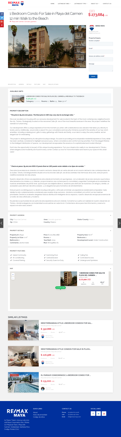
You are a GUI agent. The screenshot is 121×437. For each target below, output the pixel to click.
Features (37, 84)
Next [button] (71, 46)
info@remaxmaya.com (74, 417)
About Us (94, 3)
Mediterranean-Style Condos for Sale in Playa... (66, 349)
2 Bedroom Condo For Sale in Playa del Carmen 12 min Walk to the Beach (55, 96)
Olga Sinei (48, 388)
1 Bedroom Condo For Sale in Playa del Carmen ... (92, 274)
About (35, 412)
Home (52, 3)
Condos (10, 9)
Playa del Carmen (18, 21)
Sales (14, 9)
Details (29, 84)
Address (21, 84)
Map (44, 84)
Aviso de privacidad (40, 415)
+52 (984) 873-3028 (73, 412)
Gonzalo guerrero (30, 21)
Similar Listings (53, 84)
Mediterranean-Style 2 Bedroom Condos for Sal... (66, 323)
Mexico (91, 219)
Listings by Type (80, 3)
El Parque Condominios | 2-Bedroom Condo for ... (66, 375)
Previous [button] (11, 46)
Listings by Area (63, 3)
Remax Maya (100, 26)
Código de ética (39, 417)
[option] (41, 46)
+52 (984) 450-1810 (73, 414)
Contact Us (107, 3)
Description (12, 84)
